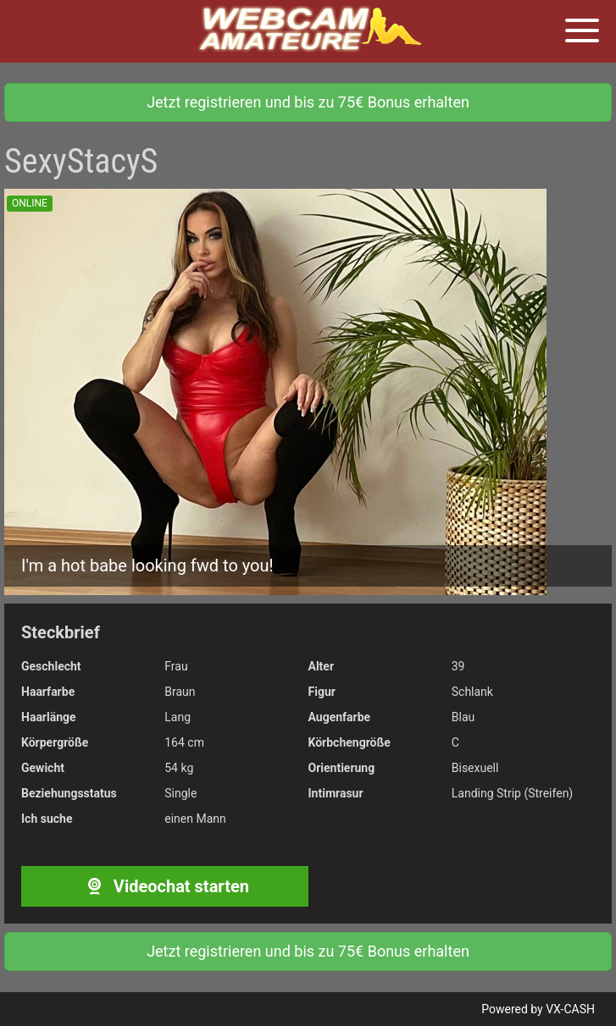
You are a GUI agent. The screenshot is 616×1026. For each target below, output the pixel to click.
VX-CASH (570, 1009)
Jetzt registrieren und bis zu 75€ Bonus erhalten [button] (308, 102)
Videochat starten (164, 886)
